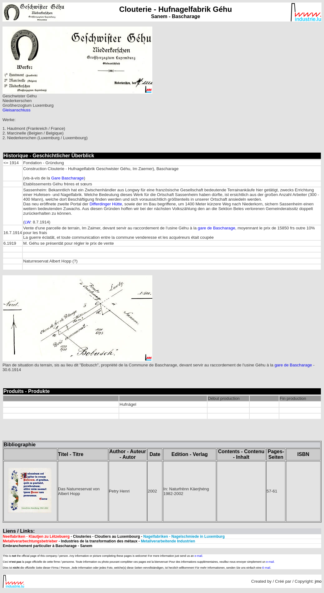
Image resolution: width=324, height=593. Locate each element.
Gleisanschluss (16, 110)
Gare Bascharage (67, 178)
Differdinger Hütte (106, 204)
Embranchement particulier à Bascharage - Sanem (47, 546)
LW (28, 222)
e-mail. (198, 555)
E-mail (266, 567)
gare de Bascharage (216, 228)
